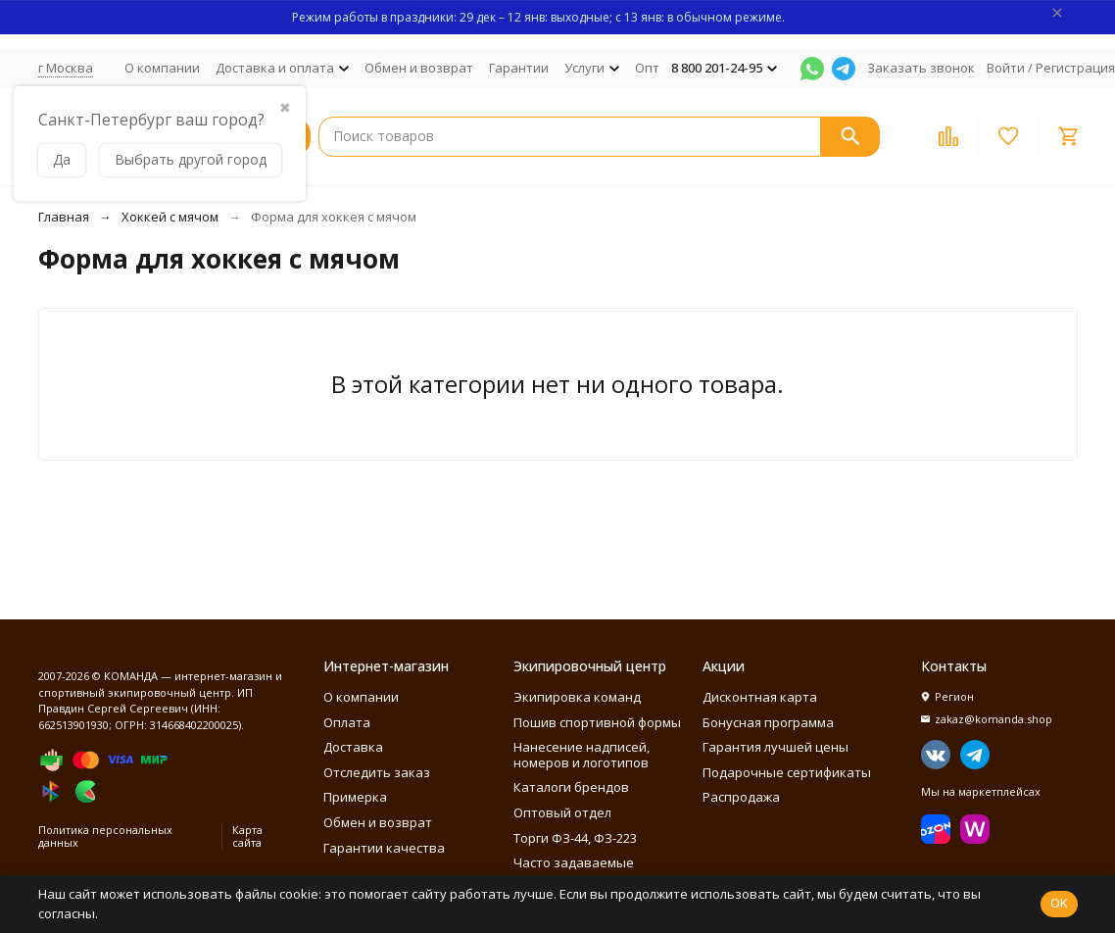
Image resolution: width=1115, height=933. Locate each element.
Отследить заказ (376, 772)
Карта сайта (247, 836)
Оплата (346, 722)
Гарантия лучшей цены (775, 747)
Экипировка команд (577, 697)
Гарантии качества (384, 848)
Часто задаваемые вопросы (573, 870)
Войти (1006, 67)
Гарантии (519, 67)
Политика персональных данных (105, 836)
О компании (162, 67)
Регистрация (1075, 67)
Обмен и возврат (418, 67)
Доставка (353, 747)
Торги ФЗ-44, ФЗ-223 (575, 838)
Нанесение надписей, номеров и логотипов (581, 754)
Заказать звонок (921, 67)
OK (1059, 902)
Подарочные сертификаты (787, 772)
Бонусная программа (768, 722)
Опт (647, 67)
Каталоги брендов (571, 787)
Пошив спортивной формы (597, 722)
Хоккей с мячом (169, 216)
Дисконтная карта (760, 697)
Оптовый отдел (562, 812)
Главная (63, 216)
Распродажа (741, 797)
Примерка (355, 797)
